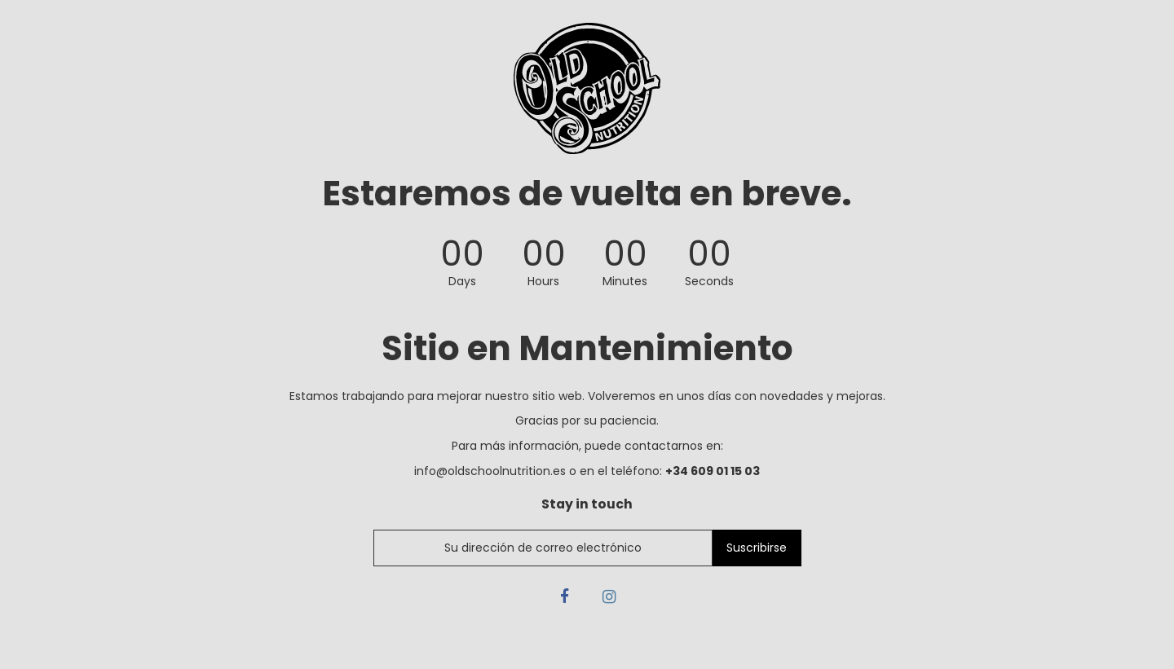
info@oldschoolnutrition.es (490, 471)
